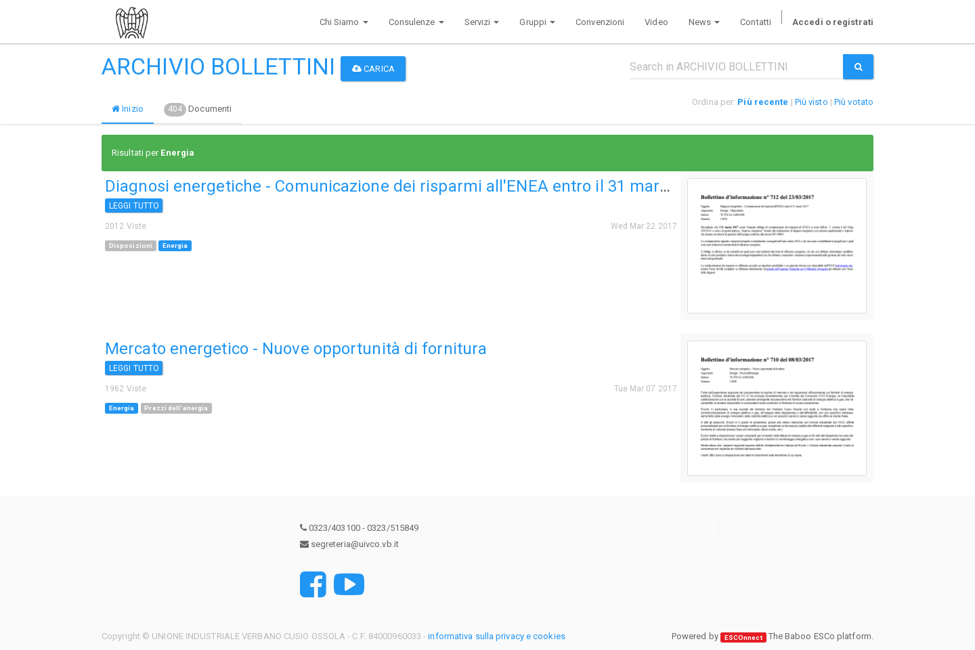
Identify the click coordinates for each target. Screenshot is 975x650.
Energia (175, 245)
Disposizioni (130, 245)
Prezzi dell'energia (176, 408)
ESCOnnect (743, 637)
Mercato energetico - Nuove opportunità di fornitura (296, 348)
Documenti (198, 109)
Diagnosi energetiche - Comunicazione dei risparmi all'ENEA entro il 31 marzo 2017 (410, 186)
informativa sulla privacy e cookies (496, 636)
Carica (373, 69)
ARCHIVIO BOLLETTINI (218, 66)
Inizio (128, 109)
